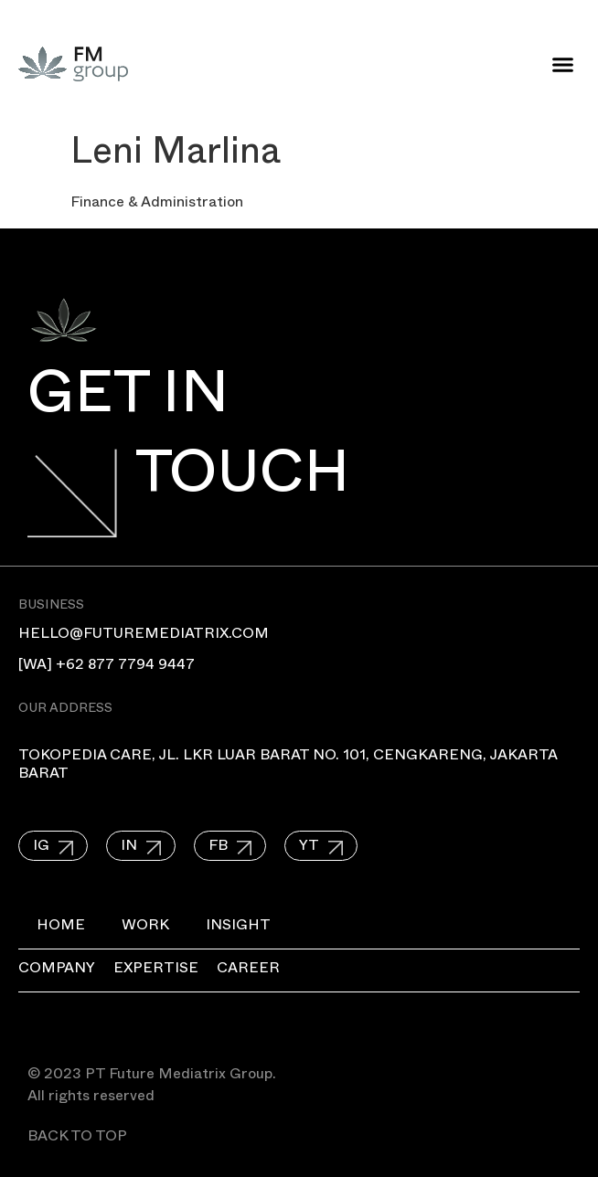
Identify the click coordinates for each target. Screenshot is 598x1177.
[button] (563, 64)
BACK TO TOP (77, 1138)
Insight (238, 927)
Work (145, 927)
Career (248, 970)
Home (61, 927)
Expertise (155, 970)
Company (56, 970)
